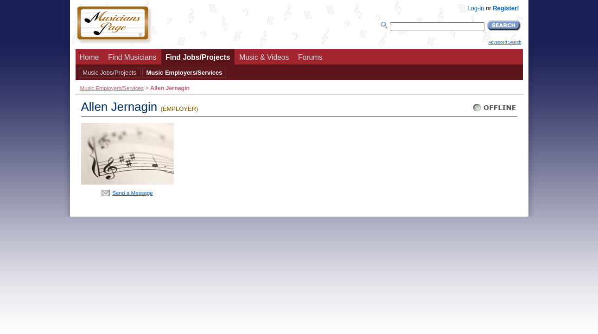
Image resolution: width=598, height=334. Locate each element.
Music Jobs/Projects (109, 72)
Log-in (475, 8)
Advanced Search (504, 42)
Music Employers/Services (184, 72)
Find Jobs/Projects (197, 57)
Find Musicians (132, 57)
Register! (506, 8)
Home (89, 57)
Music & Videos (264, 57)
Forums (310, 57)
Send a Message (132, 193)
